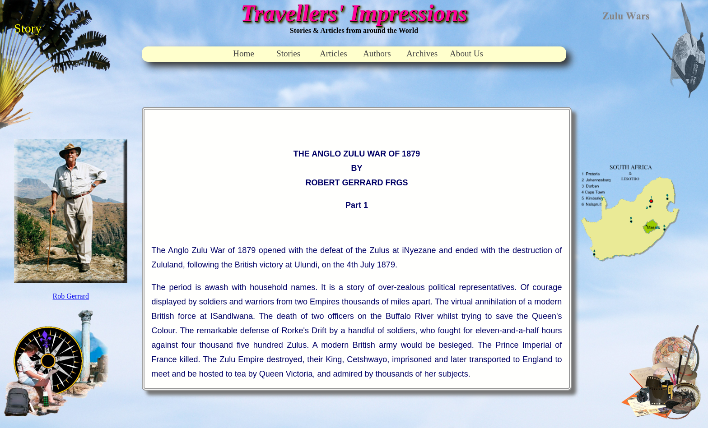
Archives (422, 53)
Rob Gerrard (71, 296)
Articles (333, 53)
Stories (288, 53)
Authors (377, 53)
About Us (466, 53)
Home (243, 53)
